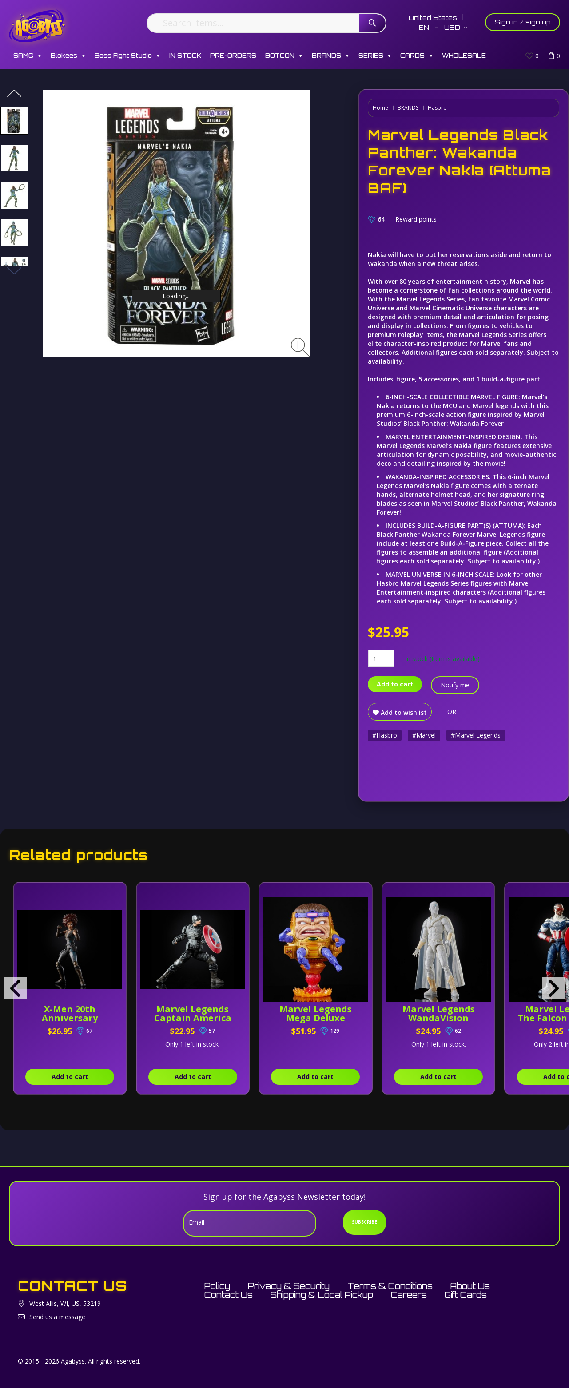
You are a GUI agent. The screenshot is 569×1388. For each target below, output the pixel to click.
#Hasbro (384, 735)
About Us (470, 1285)
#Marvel (424, 735)
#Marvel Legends (476, 735)
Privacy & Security (289, 1285)
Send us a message (57, 1317)
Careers (409, 1294)
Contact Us (228, 1294)
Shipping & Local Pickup (322, 1294)
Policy (217, 1285)
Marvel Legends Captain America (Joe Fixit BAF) (192, 1018)
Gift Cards (466, 1294)
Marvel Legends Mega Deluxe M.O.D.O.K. (315, 1018)
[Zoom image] (300, 347)
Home (380, 107)
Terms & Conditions (390, 1285)
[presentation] (15, 988)
